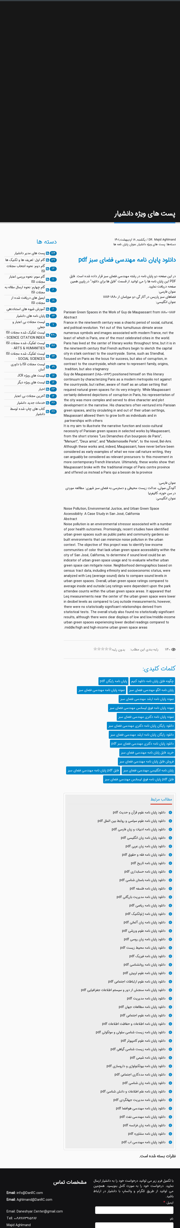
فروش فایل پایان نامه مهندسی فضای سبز (146, 761)
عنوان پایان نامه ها (124, 244)
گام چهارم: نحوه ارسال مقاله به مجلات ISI (25, 290)
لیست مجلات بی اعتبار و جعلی (28, 324)
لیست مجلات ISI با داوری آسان (28, 367)
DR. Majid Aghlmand (162, 239)
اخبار (41, 389)
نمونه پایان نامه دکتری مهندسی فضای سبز (146, 716)
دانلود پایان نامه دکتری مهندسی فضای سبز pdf (142, 743)
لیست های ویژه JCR (31, 375)
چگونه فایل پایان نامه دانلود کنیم (152, 681)
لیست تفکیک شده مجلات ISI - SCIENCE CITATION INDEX (24, 335)
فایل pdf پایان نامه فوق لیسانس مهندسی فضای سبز (139, 779)
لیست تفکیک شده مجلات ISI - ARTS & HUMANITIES (25, 346)
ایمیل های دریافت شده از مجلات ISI (28, 300)
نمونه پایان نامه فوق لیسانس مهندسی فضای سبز (141, 708)
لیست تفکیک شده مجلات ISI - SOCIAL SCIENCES (25, 356)
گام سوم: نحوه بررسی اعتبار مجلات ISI (27, 279)
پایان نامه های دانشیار (30, 316)
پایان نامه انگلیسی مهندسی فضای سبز (148, 770)
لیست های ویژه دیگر (31, 382)
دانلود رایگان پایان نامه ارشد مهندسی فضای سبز (142, 734)
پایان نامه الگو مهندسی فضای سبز (151, 690)
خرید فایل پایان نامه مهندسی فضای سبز (147, 752)
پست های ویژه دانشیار (151, 244)
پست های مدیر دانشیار (29, 253)
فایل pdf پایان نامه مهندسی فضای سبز (93, 770)
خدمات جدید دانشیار (31, 402)
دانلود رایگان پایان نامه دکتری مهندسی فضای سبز (141, 725)
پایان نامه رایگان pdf (113, 681)
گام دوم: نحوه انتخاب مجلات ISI (26, 269)
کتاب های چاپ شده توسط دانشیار (27, 411)
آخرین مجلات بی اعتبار (29, 396)
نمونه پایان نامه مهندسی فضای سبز (101, 690)
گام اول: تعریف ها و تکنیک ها (25, 260)
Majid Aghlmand (19, 1225)
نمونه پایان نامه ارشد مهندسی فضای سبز (147, 699)
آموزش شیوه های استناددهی (26, 309)
